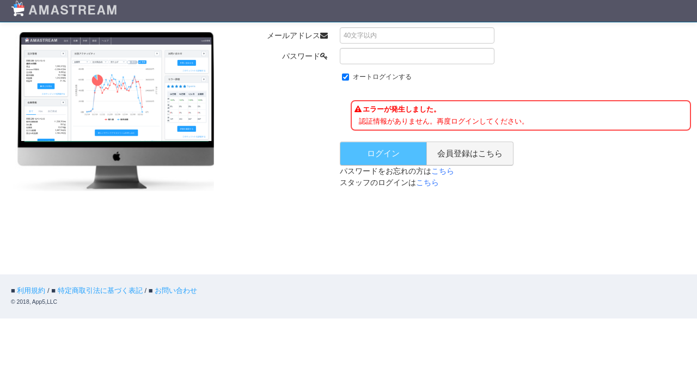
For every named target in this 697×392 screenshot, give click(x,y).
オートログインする (382, 77)
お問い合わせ (176, 290)
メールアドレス (297, 35)
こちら (442, 171)
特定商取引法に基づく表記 (100, 290)
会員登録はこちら (470, 153)
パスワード (305, 56)
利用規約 (31, 290)
